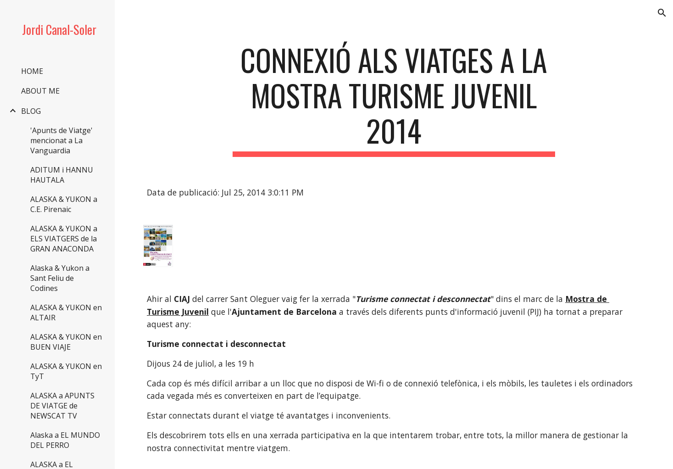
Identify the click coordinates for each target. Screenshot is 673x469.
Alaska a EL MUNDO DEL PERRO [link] (65, 440)
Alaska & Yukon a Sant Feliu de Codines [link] (59, 278)
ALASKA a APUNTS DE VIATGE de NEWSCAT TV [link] (62, 406)
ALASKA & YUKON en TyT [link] (66, 371)
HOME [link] (32, 71)
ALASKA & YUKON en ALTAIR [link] (66, 312)
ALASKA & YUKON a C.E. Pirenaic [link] (63, 204)
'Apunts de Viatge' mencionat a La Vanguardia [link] (61, 140)
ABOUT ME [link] (40, 91)
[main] (394, 100)
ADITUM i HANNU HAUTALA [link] (61, 175)
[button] (662, 13)
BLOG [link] (31, 111)
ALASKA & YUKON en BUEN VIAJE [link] (66, 342)
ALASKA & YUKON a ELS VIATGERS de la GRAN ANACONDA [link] (63, 238)
